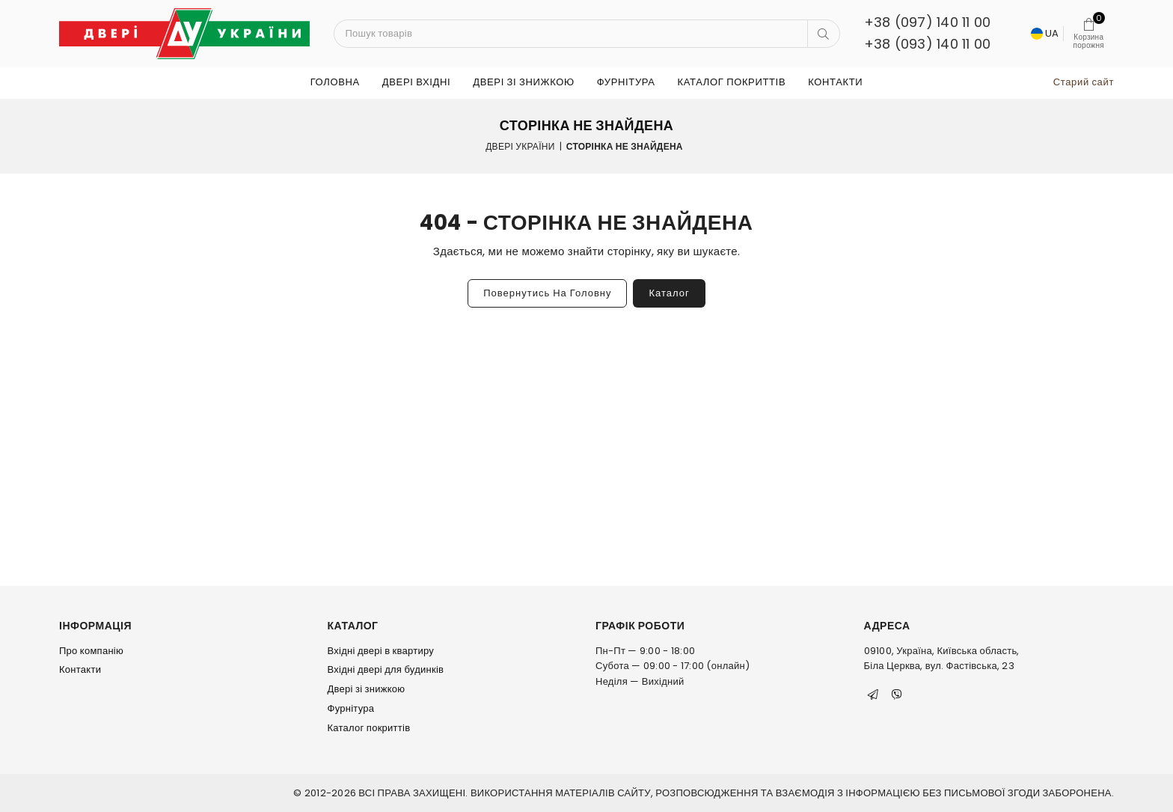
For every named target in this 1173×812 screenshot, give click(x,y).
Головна (335, 82)
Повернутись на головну (547, 293)
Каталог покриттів (732, 82)
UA (1045, 33)
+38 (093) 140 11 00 (927, 43)
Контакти (835, 82)
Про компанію (91, 651)
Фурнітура (626, 82)
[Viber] (897, 694)
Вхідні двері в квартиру (381, 651)
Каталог (669, 293)
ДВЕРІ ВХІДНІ (416, 82)
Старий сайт (1083, 82)
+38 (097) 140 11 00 (927, 22)
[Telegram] (873, 694)
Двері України (520, 146)
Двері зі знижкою (524, 82)
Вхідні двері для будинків (386, 669)
